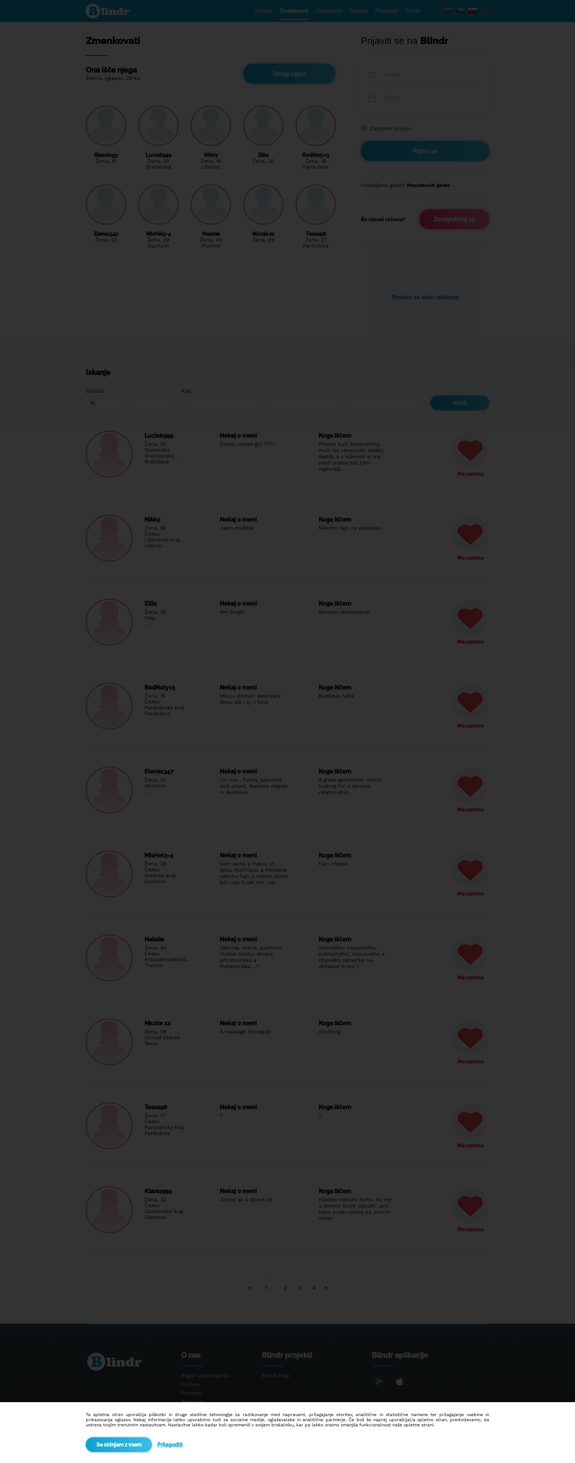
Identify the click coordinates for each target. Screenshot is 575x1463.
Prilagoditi (170, 1445)
